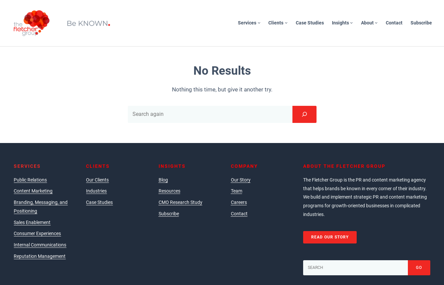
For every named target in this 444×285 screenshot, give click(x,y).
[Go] (419, 267)
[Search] (304, 114)
